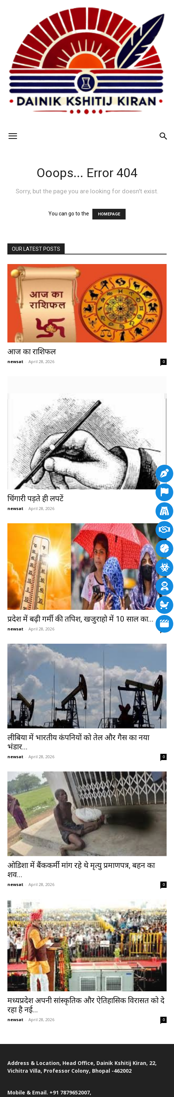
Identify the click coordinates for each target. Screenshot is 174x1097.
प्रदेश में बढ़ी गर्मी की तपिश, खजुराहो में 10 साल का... (80, 619)
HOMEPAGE (109, 214)
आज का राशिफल (31, 351)
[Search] (163, 136)
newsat (15, 361)
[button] (12, 136)
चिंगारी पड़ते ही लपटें (35, 498)
